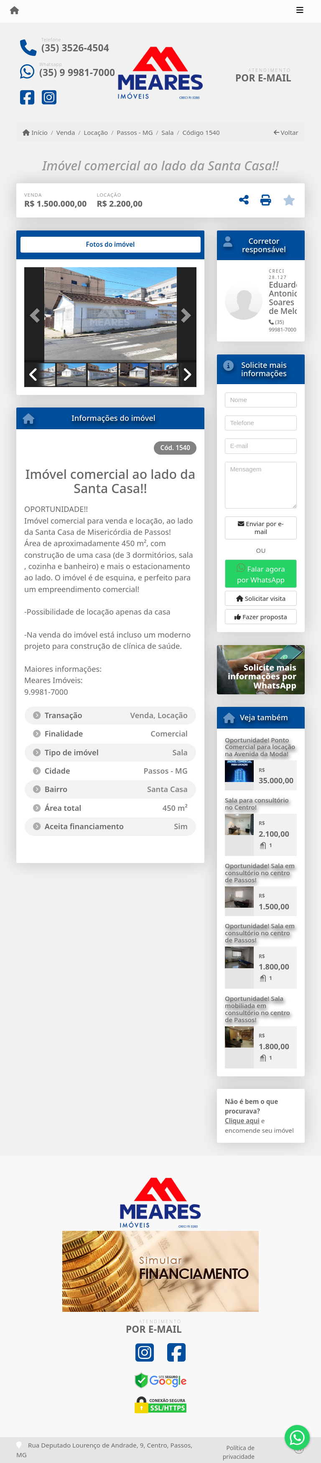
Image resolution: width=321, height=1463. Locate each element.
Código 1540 (200, 132)
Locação (96, 132)
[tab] (51, 245)
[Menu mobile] (14, 10)
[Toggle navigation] (300, 11)
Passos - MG (135, 132)
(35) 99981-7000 (282, 326)
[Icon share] (27, 97)
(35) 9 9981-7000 (77, 72)
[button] (37, 315)
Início (35, 132)
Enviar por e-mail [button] (260, 527)
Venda (65, 132)
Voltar (286, 132)
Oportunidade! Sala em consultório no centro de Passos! (260, 872)
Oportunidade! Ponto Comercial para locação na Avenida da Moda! (260, 747)
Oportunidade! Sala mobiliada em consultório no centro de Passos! (257, 1008)
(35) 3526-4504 (75, 47)
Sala (167, 132)
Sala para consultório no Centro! (257, 803)
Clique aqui (242, 1120)
